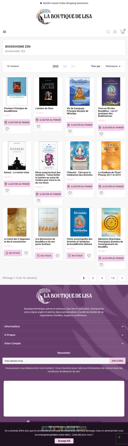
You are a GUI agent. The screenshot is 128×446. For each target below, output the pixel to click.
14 (113, 278)
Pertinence (114, 66)
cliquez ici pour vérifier (90, 421)
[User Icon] (115, 32)
